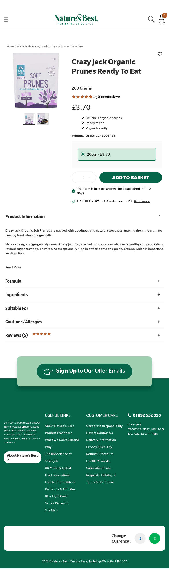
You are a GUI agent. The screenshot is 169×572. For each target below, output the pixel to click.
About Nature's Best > (22, 457)
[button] (82, 97)
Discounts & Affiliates (60, 489)
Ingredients (16, 295)
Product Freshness (58, 433)
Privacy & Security (99, 447)
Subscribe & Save (98, 468)
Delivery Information (101, 440)
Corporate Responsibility (104, 426)
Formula (13, 281)
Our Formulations (57, 475)
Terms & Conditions (100, 482)
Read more (142, 201)
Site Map (51, 510)
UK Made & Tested (58, 468)
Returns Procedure (100, 454)
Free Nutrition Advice (60, 482)
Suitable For (16, 308)
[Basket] (161, 19)
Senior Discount (56, 503)
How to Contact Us (99, 433)
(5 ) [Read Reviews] (109, 96)
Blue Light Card (56, 496)
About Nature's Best (59, 426)
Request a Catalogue (101, 475)
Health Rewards (98, 461)
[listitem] (36, 81)
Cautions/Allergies (23, 322)
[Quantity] (84, 177)
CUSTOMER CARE (102, 415)
